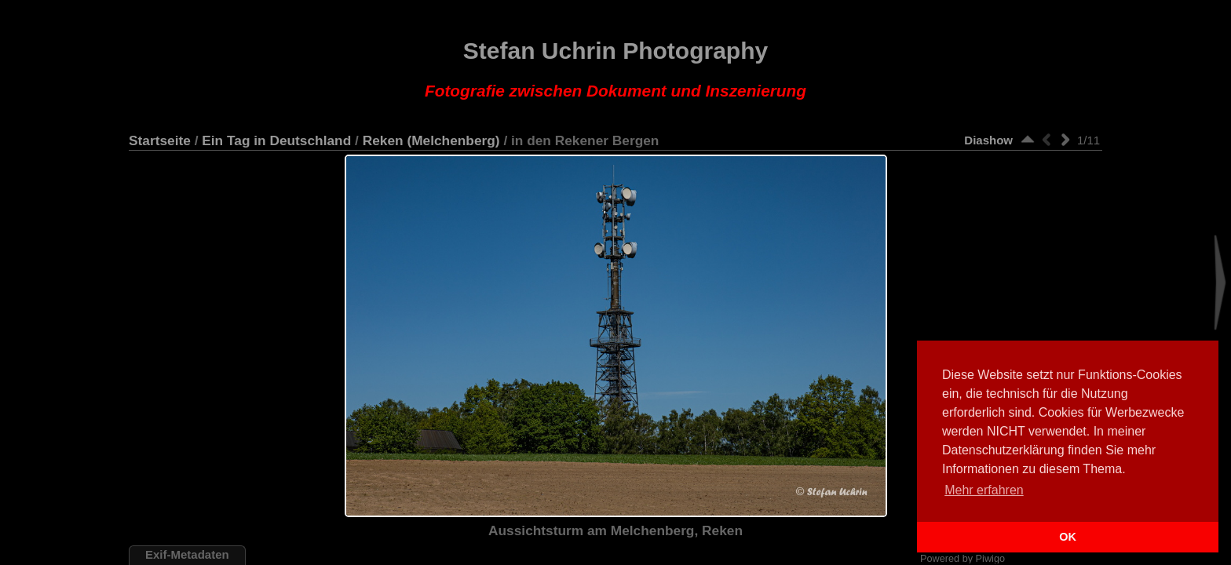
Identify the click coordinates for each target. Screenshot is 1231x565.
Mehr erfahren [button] (984, 490)
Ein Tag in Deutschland (276, 140)
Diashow (988, 140)
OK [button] (1067, 536)
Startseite (160, 140)
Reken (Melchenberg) (431, 140)
